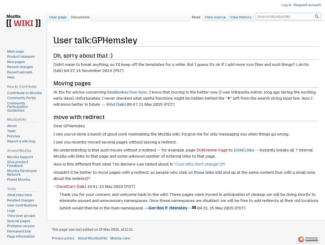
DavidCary (66, 186)
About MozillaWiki (92, 238)
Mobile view (120, 238)
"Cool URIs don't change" (196, 164)
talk (58, 70)
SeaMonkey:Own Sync (127, 92)
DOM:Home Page (212, 150)
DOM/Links (244, 150)
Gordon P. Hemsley (168, 207)
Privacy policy (63, 238)
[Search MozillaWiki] (288, 16)
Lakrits (302, 64)
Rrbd (110, 104)
